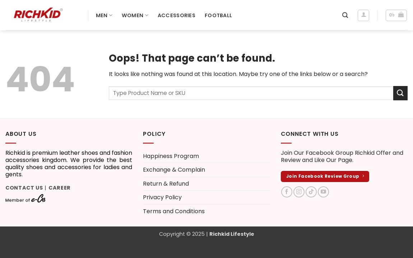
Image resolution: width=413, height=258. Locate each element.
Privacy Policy (162, 197)
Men (104, 15)
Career (59, 187)
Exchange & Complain (174, 170)
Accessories (176, 15)
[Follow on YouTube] (323, 191)
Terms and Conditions (174, 211)
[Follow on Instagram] (299, 191)
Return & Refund (166, 184)
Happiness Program (171, 156)
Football (218, 15)
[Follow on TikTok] (311, 191)
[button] (345, 15)
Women (135, 15)
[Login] (363, 15)
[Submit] (400, 93)
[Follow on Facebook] (286, 191)
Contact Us (24, 187)
